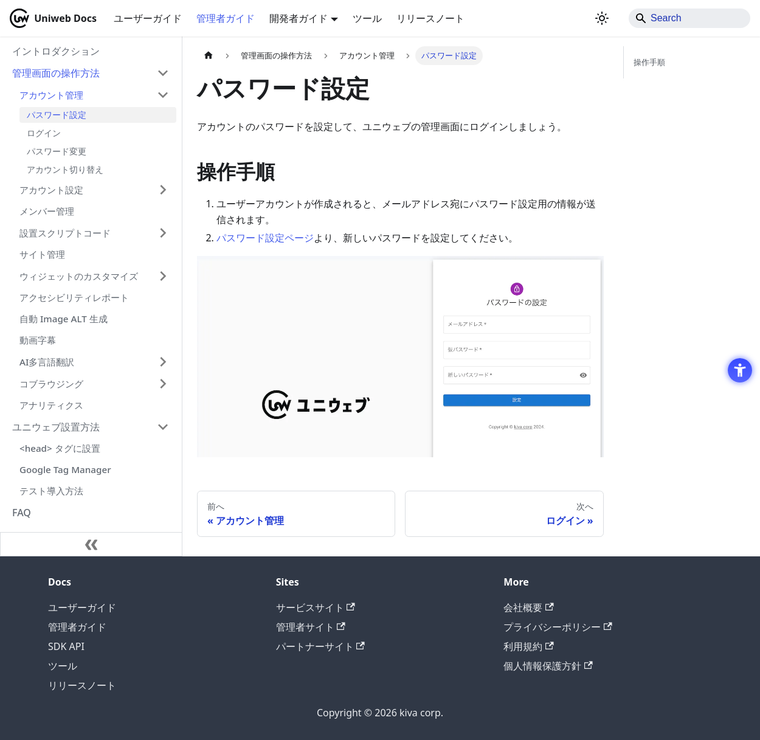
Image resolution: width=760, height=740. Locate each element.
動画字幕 (37, 340)
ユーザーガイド (148, 18)
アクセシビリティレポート (74, 297)
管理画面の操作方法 (56, 73)
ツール (367, 18)
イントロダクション (56, 51)
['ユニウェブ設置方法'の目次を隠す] (163, 427)
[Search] (689, 18)
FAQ (21, 512)
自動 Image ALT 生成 (63, 319)
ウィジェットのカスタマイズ (78, 276)
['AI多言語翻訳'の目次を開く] (163, 362)
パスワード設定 (56, 114)
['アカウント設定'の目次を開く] (163, 189)
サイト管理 (42, 254)
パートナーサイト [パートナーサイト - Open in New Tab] (320, 646)
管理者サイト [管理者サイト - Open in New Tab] (310, 627)
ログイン (44, 133)
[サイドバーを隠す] (91, 544)
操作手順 (649, 62)
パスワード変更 (56, 151)
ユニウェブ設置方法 (56, 427)
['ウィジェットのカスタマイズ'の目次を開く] (163, 276)
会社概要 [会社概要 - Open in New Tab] (528, 607)
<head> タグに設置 (59, 448)
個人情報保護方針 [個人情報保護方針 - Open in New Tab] (547, 666)
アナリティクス (51, 405)
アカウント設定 (51, 190)
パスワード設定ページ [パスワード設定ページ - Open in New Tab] (265, 237)
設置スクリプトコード (65, 233)
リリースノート (430, 18)
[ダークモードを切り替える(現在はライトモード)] (602, 18)
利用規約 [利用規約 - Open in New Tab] (528, 646)
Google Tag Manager (65, 469)
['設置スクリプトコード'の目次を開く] (163, 233)
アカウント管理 (51, 95)
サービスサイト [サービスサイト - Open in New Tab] (315, 607)
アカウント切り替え (65, 169)
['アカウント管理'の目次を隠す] (163, 95)
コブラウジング (51, 384)
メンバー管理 (46, 211)
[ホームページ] (208, 55)
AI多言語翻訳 (46, 362)
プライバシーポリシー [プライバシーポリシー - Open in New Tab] (557, 627)
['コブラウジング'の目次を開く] (163, 383)
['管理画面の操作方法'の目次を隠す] (163, 73)
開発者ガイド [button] (298, 18)
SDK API (66, 646)
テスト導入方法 (51, 491)
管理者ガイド (225, 18)
